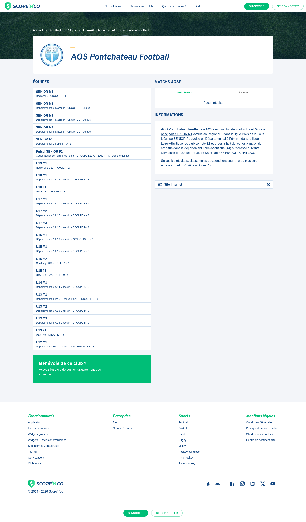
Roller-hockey (186, 463)
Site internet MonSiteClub (43, 445)
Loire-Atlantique (94, 30)
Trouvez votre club (141, 6)
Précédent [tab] (184, 92)
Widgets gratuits (38, 434)
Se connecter (288, 6)
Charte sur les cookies (259, 434)
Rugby (182, 440)
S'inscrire (256, 6)
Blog (115, 422)
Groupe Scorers (122, 428)
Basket (182, 428)
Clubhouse (34, 463)
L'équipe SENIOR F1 (175, 138)
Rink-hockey (185, 457)
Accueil (38, 30)
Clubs (72, 30)
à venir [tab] (243, 92)
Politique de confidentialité (262, 428)
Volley (182, 445)
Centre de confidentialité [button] (261, 440)
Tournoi (32, 451)
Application (35, 422)
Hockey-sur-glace (189, 451)
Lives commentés (38, 428)
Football (55, 30)
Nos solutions (113, 6)
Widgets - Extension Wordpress (47, 440)
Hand (181, 434)
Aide (198, 6)
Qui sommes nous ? (174, 6)
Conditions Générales (259, 422)
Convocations (36, 457)
